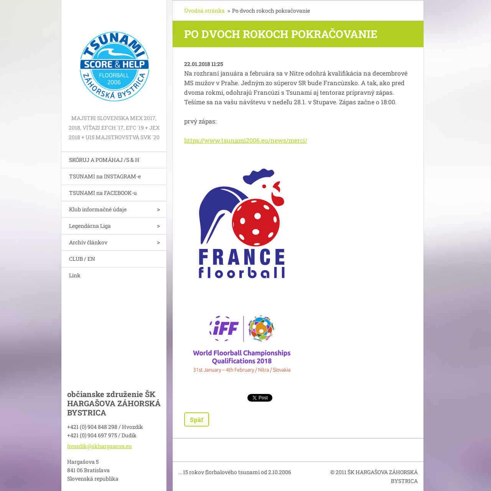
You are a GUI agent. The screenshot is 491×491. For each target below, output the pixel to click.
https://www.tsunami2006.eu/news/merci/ (245, 140)
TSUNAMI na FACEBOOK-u (103, 192)
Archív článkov (88, 242)
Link (75, 275)
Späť (196, 419)
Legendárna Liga (90, 225)
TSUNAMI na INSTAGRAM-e (105, 176)
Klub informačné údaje (98, 209)
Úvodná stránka (204, 10)
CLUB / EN (82, 258)
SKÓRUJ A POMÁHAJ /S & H (104, 159)
